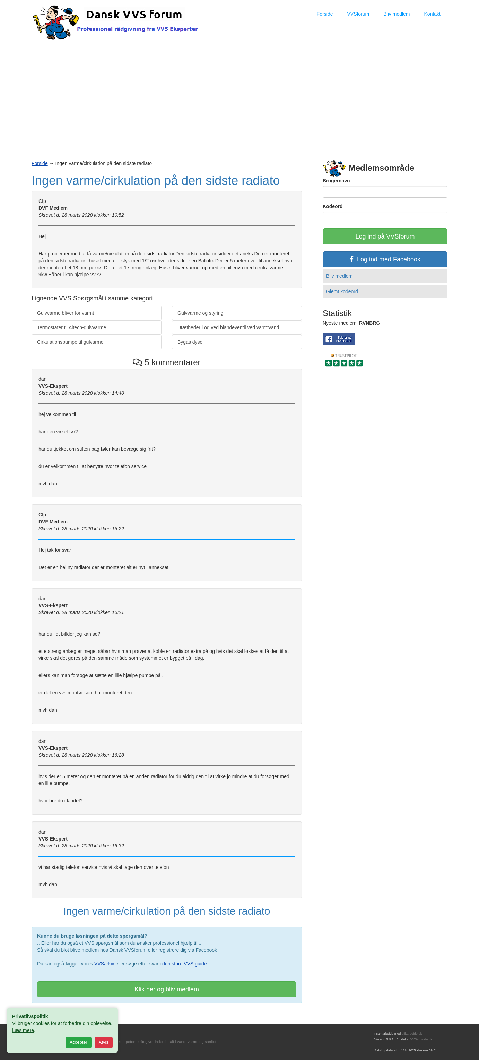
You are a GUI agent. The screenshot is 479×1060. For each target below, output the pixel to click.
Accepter (78, 1042)
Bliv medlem (396, 14)
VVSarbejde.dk (421, 1039)
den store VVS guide (184, 964)
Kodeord (333, 206)
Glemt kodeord (342, 291)
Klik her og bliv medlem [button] (166, 989)
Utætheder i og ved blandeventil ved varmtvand (228, 327)
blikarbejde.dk (412, 1033)
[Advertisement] (239, 93)
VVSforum (358, 14)
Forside (325, 14)
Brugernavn (336, 180)
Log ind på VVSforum (385, 236)
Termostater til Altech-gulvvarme (71, 327)
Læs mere (23, 1030)
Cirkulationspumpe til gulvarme (70, 342)
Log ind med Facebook (385, 259)
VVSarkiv (104, 964)
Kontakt (432, 14)
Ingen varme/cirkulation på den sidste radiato (156, 180)
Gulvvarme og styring (200, 313)
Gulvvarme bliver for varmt (65, 313)
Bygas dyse (189, 342)
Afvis (103, 1042)
